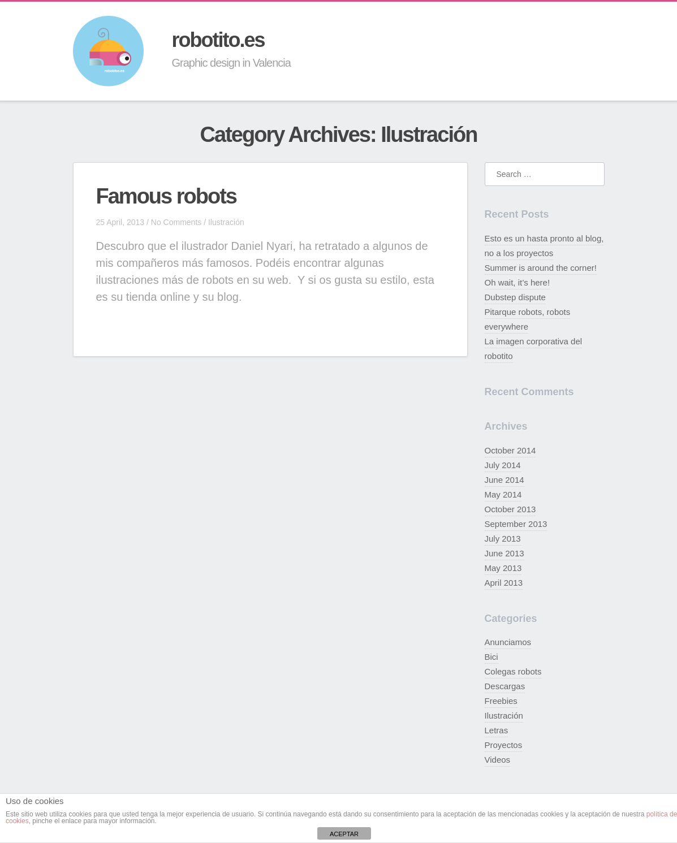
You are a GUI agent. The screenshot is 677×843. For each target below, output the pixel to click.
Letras (496, 730)
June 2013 (504, 553)
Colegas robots (513, 671)
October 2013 (510, 509)
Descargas (505, 686)
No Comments (176, 222)
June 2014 (504, 480)
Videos (498, 759)
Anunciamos (508, 642)
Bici (491, 657)
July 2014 (503, 465)
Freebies (501, 701)
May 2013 (503, 568)
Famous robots (166, 196)
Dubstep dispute (515, 297)
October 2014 (510, 450)
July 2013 (503, 538)
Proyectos (504, 745)
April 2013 (504, 582)
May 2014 (503, 494)
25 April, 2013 (120, 222)
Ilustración (226, 222)
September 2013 (516, 524)
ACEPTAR (344, 834)
